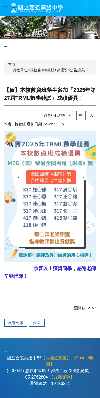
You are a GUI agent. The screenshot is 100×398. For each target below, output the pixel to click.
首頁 (11, 64)
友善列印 (15, 323)
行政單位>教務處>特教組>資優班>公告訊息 (49, 70)
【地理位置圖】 (56, 358)
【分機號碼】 (62, 377)
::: (5, 7)
